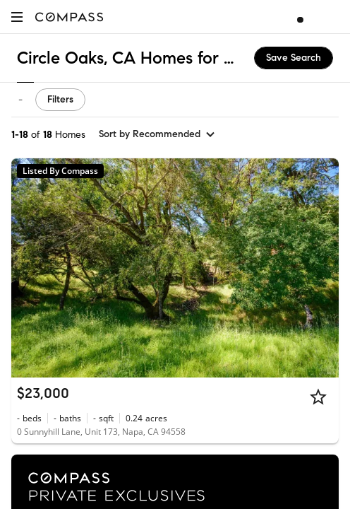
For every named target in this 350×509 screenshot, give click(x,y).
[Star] (318, 396)
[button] (17, 16)
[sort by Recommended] (157, 134)
